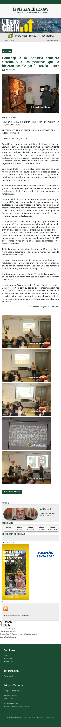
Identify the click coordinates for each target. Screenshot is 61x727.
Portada (7, 655)
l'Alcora (4, 40)
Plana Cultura (30, 528)
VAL (57, 40)
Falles (8, 527)
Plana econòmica (52, 528)
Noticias (11, 40)
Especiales (34, 36)
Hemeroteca (48, 36)
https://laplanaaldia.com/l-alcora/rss (16, 615)
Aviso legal (8, 676)
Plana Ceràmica (19, 528)
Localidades (21, 36)
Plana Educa (41, 528)
